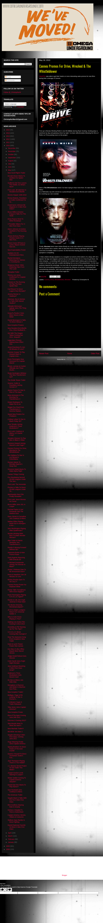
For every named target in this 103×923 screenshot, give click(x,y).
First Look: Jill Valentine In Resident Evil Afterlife (17, 191)
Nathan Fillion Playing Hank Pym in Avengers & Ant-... (17, 523)
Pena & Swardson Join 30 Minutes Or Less (17, 575)
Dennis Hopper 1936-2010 (17, 195)
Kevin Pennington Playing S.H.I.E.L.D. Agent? (17, 596)
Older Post (95, 353)
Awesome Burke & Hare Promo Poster (16, 553)
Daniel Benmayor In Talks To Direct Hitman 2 (17, 321)
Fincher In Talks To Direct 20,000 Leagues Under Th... (17, 489)
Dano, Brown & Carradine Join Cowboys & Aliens (17, 517)
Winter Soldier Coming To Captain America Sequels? (17, 780)
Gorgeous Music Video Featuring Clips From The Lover (16, 267)
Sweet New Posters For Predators (16, 415)
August (10, 161)
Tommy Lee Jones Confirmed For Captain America (17, 277)
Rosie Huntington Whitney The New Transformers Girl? (17, 375)
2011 (8, 142)
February (11, 839)
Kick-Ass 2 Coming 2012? (17, 720)
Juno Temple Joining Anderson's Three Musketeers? (15, 426)
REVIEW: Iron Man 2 (15, 732)
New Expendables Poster (17, 250)
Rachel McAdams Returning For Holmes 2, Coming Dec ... (16, 260)
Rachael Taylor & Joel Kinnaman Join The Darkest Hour (15, 511)
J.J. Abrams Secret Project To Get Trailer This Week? (17, 768)
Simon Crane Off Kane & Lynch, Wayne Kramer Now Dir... (16, 245)
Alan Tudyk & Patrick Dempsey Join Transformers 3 (15, 542)
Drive (52, 279)
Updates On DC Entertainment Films (16, 254)
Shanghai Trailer (13, 272)
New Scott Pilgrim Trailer (16, 173)
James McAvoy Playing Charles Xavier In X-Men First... (16, 238)
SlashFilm (42, 76)
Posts (8, 77)
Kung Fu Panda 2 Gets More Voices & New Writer (16, 315)
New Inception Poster (15, 712)
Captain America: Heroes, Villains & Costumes (17, 816)
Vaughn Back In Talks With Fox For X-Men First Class (17, 800)
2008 (8, 849)
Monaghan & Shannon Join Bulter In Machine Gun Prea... (16, 687)
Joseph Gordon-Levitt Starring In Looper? (15, 774)
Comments (10, 80)
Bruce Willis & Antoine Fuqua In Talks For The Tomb (17, 214)
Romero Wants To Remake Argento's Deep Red (15, 464)
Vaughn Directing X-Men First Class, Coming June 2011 (16, 737)
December (12, 148)
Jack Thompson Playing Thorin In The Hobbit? (16, 762)
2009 (8, 846)
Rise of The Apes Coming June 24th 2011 (17, 716)
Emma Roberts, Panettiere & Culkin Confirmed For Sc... (17, 200)
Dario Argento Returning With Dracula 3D (16, 558)
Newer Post (43, 353)
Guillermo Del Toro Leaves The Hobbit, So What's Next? (17, 185)
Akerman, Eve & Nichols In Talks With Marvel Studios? (16, 301)
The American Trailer (15, 795)
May (9, 170)
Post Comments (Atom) (73, 359)
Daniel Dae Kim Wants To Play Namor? (17, 786)
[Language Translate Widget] (15, 104)
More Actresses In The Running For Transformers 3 (16, 397)
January (11, 842)
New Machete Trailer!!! (16, 728)
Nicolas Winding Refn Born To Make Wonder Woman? (16, 535)
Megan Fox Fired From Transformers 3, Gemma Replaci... (16, 409)
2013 (8, 136)
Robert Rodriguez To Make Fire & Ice (15, 403)
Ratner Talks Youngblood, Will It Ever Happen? (17, 591)
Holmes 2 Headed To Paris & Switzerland (15, 811)
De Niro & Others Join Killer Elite (15, 681)
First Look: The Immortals (17, 484)
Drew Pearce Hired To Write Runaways (15, 220)
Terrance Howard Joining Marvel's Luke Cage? (16, 444)
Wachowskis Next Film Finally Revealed (16, 495)
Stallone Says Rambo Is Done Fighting (16, 821)
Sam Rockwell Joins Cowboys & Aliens (15, 791)
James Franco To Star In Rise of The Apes (16, 391)
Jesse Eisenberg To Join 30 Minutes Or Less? (16, 348)
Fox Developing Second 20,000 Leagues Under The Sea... (17, 479)
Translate (18, 107)
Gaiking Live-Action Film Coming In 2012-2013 (16, 623)
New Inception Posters (16, 325)
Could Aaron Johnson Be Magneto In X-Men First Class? (17, 207)
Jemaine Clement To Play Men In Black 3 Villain (17, 439)
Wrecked (67, 279)
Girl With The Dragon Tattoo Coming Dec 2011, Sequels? (15, 335)
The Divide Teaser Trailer (16, 380)
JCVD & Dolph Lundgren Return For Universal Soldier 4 (16, 612)
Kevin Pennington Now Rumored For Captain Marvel (16, 361)
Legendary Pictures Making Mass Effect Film (15, 342)
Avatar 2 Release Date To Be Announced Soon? (17, 570)
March (10, 836)
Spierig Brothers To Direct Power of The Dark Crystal (17, 749)
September (12, 158)
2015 (8, 130)
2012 (8, 139)
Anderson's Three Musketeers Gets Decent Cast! (15, 675)
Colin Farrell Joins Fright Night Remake (16, 662)
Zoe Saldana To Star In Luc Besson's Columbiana (16, 457)
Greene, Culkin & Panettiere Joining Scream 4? (15, 385)
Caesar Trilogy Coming (16, 474)
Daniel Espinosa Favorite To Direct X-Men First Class (17, 827)
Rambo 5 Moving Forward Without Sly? (17, 548)
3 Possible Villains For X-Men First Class (16, 225)
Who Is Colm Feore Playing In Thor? (15, 618)
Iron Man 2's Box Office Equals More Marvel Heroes (16, 651)
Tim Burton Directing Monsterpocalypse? (15, 606)
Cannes (47, 279)
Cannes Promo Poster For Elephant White (17, 585)
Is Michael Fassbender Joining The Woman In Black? (16, 564)
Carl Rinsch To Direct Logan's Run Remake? (17, 290)
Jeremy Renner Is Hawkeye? (14, 295)
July (9, 164)
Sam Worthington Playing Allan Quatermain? (17, 529)
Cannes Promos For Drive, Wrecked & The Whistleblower (17, 450)
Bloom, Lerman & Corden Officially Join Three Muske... (17, 368)
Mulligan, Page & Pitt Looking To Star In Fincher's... (15, 697)
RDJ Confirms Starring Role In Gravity (16, 806)
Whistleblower (59, 279)
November (12, 151)
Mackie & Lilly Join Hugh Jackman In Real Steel (16, 601)
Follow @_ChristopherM (12, 92)
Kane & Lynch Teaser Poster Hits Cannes (15, 645)
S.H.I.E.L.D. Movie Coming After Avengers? (17, 633)
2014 (8, 133)
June (10, 167)
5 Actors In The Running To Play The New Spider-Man (16, 284)
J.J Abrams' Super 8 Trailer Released (15, 703)
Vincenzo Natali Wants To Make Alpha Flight (17, 470)
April (10, 833)
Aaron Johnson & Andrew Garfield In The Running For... (17, 231)
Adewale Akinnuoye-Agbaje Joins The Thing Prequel (17, 308)
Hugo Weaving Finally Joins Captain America (16, 743)
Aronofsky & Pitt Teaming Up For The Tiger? (17, 628)
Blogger (64, 875)
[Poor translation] (8, 890)
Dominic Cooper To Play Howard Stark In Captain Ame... (16, 354)
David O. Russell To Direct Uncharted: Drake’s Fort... (17, 756)
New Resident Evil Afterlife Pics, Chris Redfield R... (17, 329)
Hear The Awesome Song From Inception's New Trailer (17, 639)
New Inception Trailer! (15, 692)
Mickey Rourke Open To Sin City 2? (16, 580)
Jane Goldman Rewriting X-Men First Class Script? (16, 668)
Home (69, 353)
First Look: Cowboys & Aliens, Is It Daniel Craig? (16, 433)
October (11, 154)
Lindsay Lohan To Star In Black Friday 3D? (16, 420)
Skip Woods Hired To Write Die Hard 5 (15, 724)
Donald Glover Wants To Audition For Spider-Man (16, 178)
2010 (8, 145)
